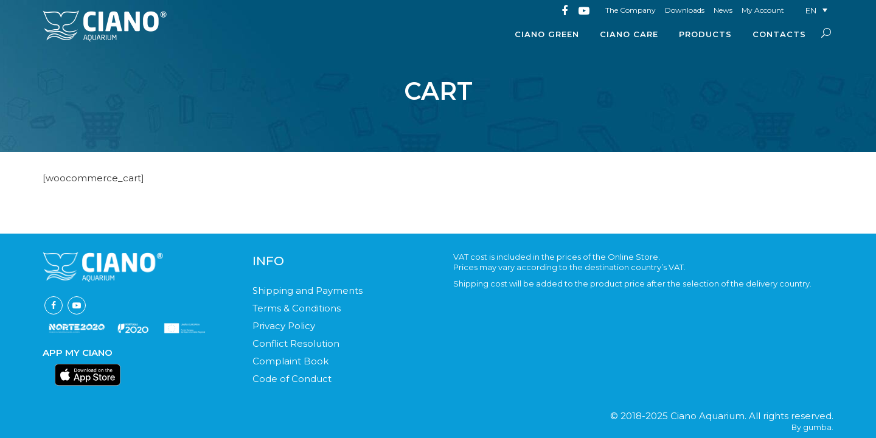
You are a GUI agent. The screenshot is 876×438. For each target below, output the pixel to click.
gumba (817, 427)
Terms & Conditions (296, 308)
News (723, 10)
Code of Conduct (292, 378)
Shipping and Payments (307, 290)
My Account (763, 10)
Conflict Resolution (295, 343)
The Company (630, 10)
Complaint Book (290, 361)
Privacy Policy (283, 326)
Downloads (684, 10)
